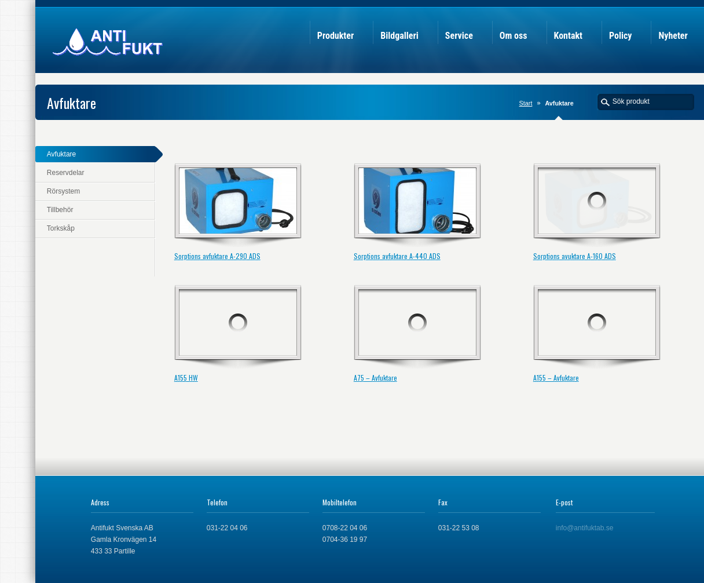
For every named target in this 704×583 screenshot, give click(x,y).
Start (526, 103)
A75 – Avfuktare (375, 377)
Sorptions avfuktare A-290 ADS (217, 256)
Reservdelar (66, 173)
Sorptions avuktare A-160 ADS (574, 256)
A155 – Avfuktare (556, 377)
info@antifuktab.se (585, 528)
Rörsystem (63, 191)
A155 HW (186, 377)
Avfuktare (61, 154)
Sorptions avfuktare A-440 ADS (397, 256)
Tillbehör (60, 210)
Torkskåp (61, 228)
